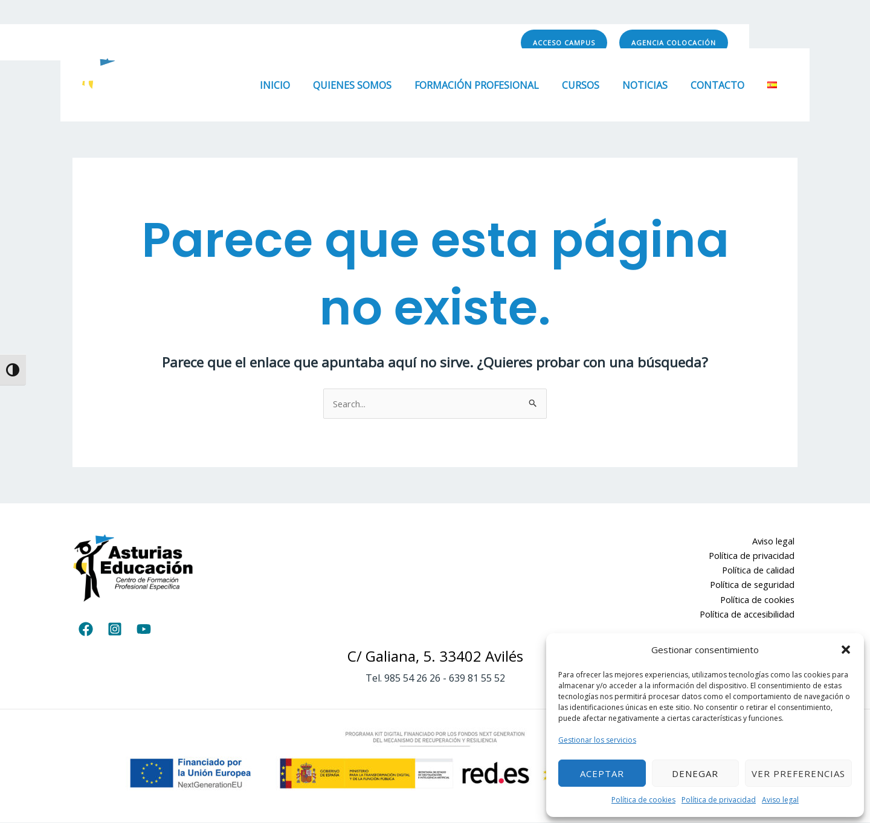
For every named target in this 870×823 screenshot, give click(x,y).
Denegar (695, 773)
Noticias (654, 85)
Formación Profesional (493, 85)
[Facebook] (418, 43)
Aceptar (602, 773)
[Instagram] (445, 43)
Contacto (723, 85)
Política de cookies (643, 800)
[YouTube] (471, 43)
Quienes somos (372, 85)
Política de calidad (761, 571)
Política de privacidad (719, 800)
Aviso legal (780, 800)
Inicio (298, 85)
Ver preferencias (798, 773)
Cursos (593, 85)
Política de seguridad (754, 586)
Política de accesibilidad (749, 616)
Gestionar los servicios (597, 740)
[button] (846, 650)
